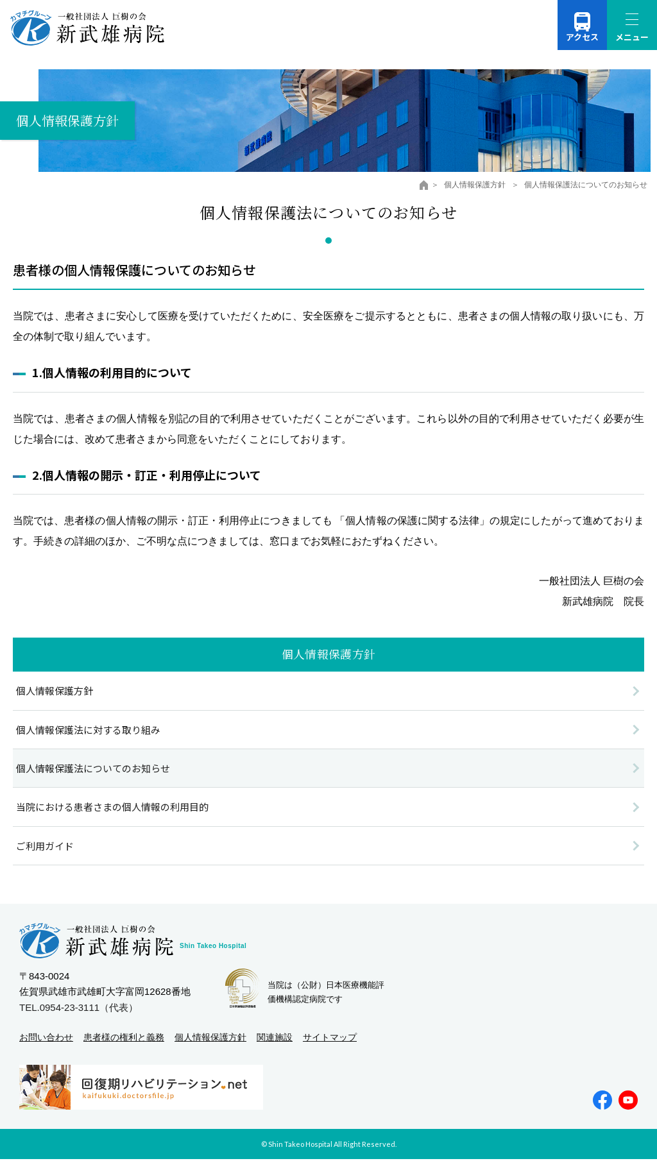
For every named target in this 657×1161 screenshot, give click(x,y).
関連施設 (275, 1038)
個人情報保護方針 (476, 184)
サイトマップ (330, 1038)
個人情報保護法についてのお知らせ (93, 768)
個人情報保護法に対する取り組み (88, 730)
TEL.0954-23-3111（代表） (78, 1008)
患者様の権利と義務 (123, 1038)
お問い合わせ (46, 1038)
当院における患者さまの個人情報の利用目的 (112, 808)
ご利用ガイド (45, 846)
